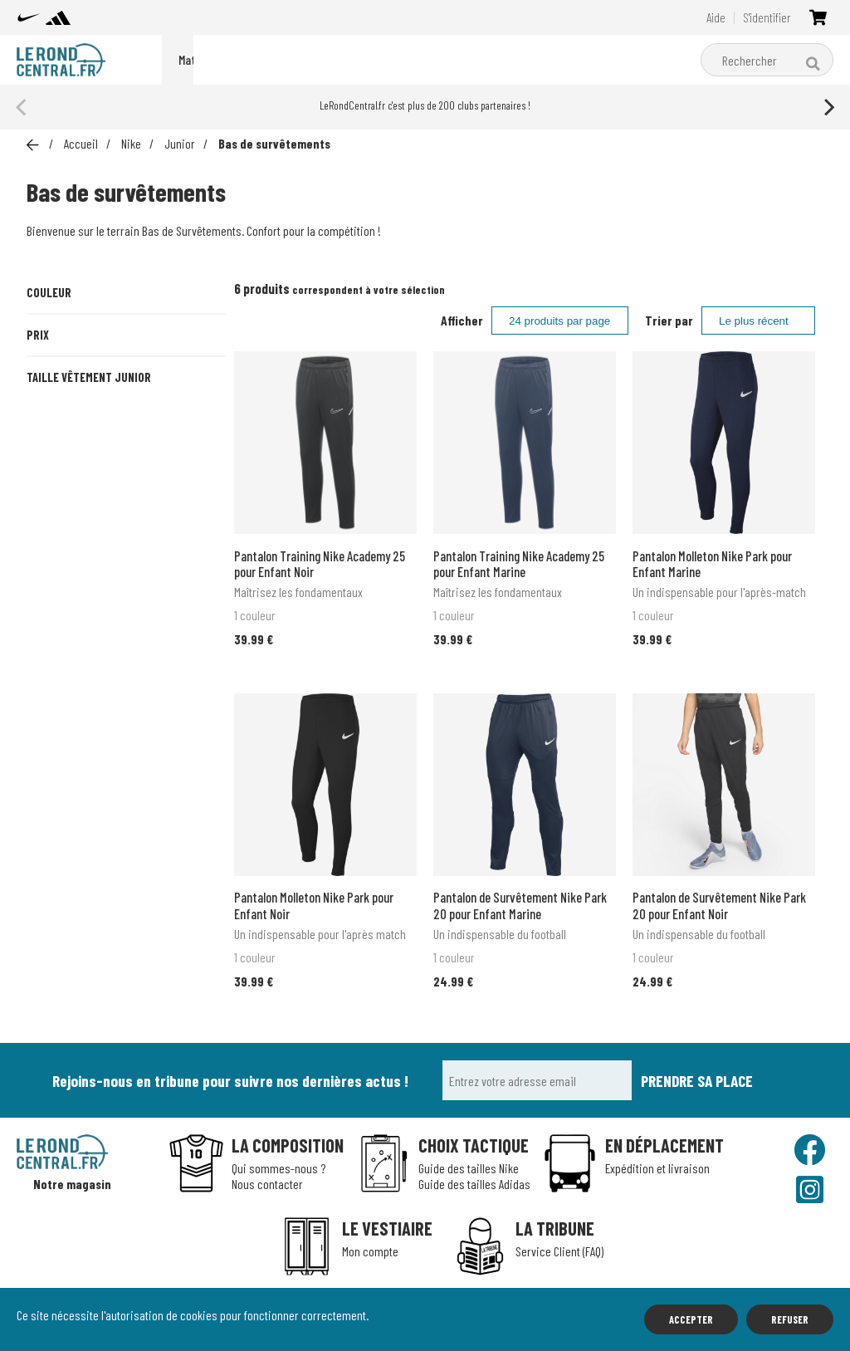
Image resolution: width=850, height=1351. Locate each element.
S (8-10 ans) (124, 568)
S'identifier (766, 17)
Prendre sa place (697, 1080)
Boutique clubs (587, 60)
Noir (126, 352)
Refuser (789, 1319)
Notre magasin (72, 1184)
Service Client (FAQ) (559, 1251)
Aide (715, 17)
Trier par (669, 320)
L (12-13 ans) (74, 602)
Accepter (691, 1319)
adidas (361, 60)
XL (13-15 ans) (173, 602)
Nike (307, 60)
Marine (59, 352)
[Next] (827, 107)
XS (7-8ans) (57, 568)
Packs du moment (225, 60)
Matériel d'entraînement (464, 60)
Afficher (462, 320)
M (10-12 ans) (190, 568)
